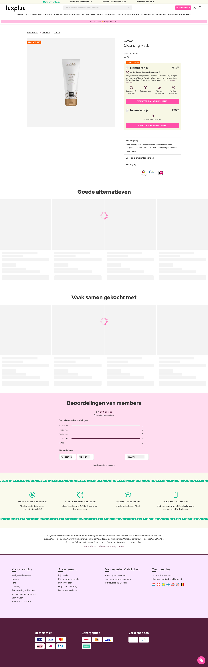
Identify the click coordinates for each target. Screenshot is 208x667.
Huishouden (133, 15)
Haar (93, 15)
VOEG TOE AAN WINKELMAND (152, 100)
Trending (47, 15)
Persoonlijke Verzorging (154, 15)
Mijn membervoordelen (69, 578)
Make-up (58, 15)
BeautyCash (17, 596)
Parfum (85, 15)
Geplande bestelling (67, 585)
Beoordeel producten (68, 589)
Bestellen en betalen (21, 600)
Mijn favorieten (65, 581)
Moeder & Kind (175, 15)
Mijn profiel (63, 574)
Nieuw (20, 15)
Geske (57, 31)
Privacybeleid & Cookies (116, 581)
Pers (14, 581)
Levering (16, 585)
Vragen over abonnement (24, 593)
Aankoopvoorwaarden (115, 574)
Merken (46, 31)
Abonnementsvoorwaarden (118, 578)
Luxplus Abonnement (162, 574)
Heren (100, 15)
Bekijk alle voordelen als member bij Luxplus (104, 545)
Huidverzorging (72, 15)
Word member (183, 8)
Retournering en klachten (23, 589)
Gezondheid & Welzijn (115, 15)
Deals (28, 15)
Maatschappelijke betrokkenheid (167, 578)
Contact (15, 578)
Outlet (187, 15)
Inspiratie (37, 15)
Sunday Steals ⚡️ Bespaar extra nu (104, 20)
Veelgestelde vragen (21, 574)
